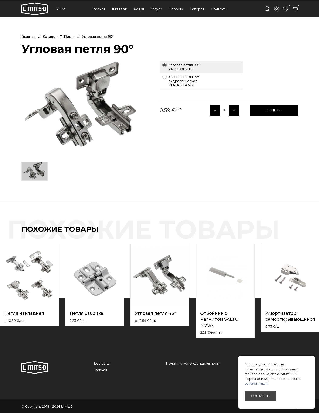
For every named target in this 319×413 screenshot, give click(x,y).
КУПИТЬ (274, 110)
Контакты (219, 9)
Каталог (119, 9)
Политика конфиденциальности (193, 363)
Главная (98, 9)
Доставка (102, 363)
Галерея (197, 9)
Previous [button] (307, 234)
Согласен (260, 396)
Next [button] (316, 234)
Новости (176, 9)
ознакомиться (256, 383)
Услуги (156, 9)
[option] (83, 107)
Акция (138, 9)
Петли (70, 37)
